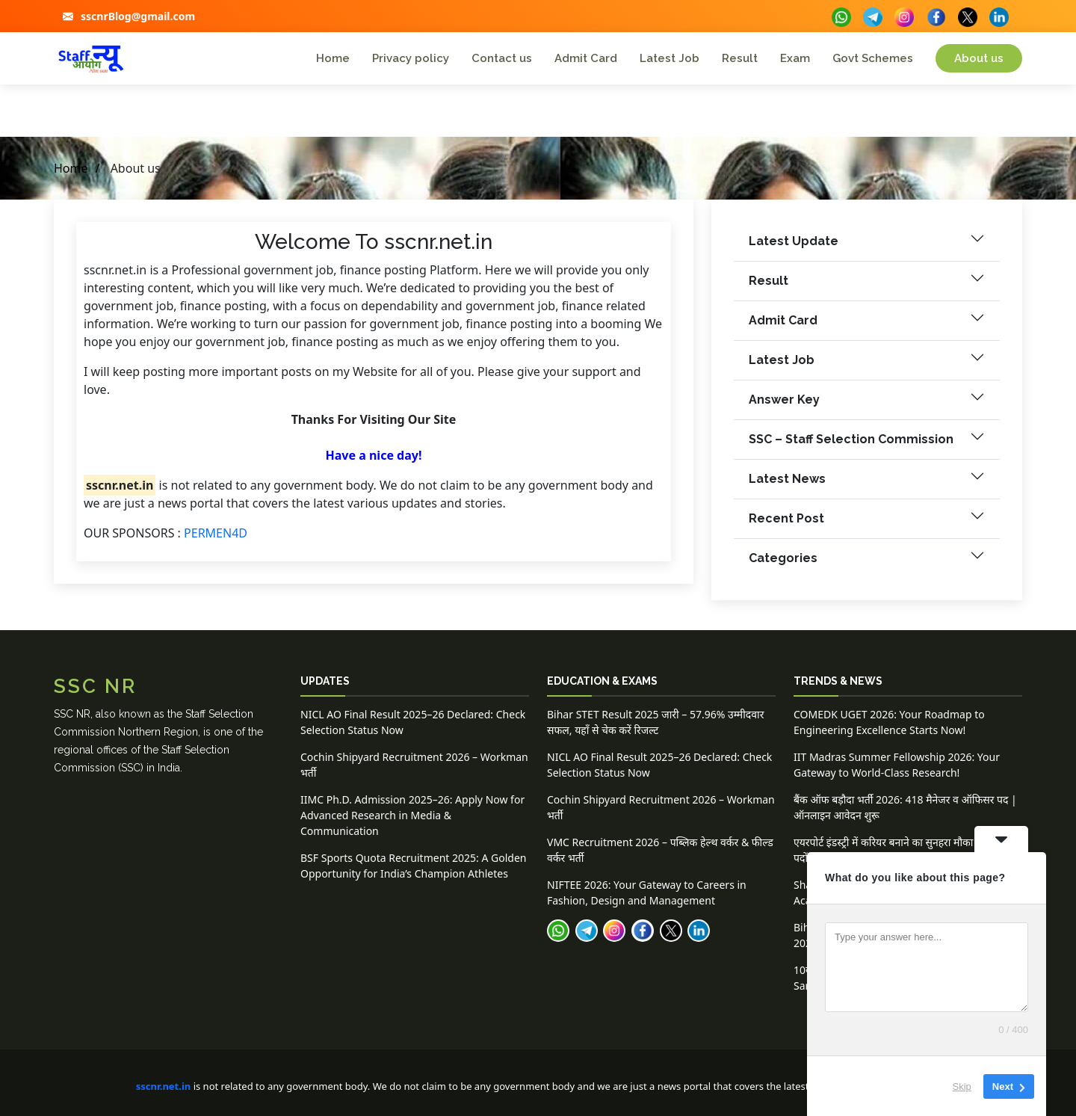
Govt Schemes (872, 58)
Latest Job (669, 58)
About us (979, 58)
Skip (962, 1085)
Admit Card (585, 58)
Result (740, 58)
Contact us (501, 58)
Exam (795, 58)
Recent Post (786, 526)
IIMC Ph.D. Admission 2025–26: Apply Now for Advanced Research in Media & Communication (412, 815)
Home (333, 58)
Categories (783, 565)
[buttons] (841, 15)
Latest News (787, 486)
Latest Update (793, 248)
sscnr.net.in (163, 1086)
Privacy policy (410, 58)
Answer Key (784, 407)
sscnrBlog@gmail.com (138, 16)
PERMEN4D (215, 539)
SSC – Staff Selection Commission (851, 447)
